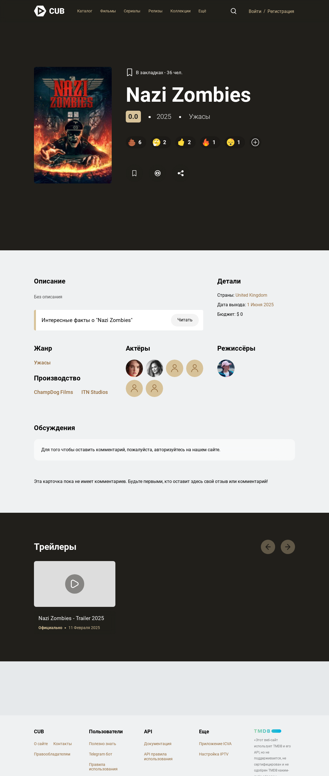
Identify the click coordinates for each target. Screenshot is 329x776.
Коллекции (180, 11)
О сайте (41, 743)
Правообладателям (52, 754)
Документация (158, 743)
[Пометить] (157, 173)
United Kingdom (251, 295)
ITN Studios (94, 392)
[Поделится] (180, 173)
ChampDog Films (53, 392)
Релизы (155, 11)
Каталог (84, 11)
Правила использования (103, 767)
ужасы (199, 117)
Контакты (62, 743)
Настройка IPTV (214, 754)
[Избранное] (134, 173)
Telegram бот (100, 754)
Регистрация (281, 11)
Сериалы (132, 11)
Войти (255, 11)
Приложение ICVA (215, 743)
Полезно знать (102, 743)
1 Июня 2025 (260, 304)
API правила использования (158, 756)
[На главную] (49, 11)
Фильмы (108, 11)
